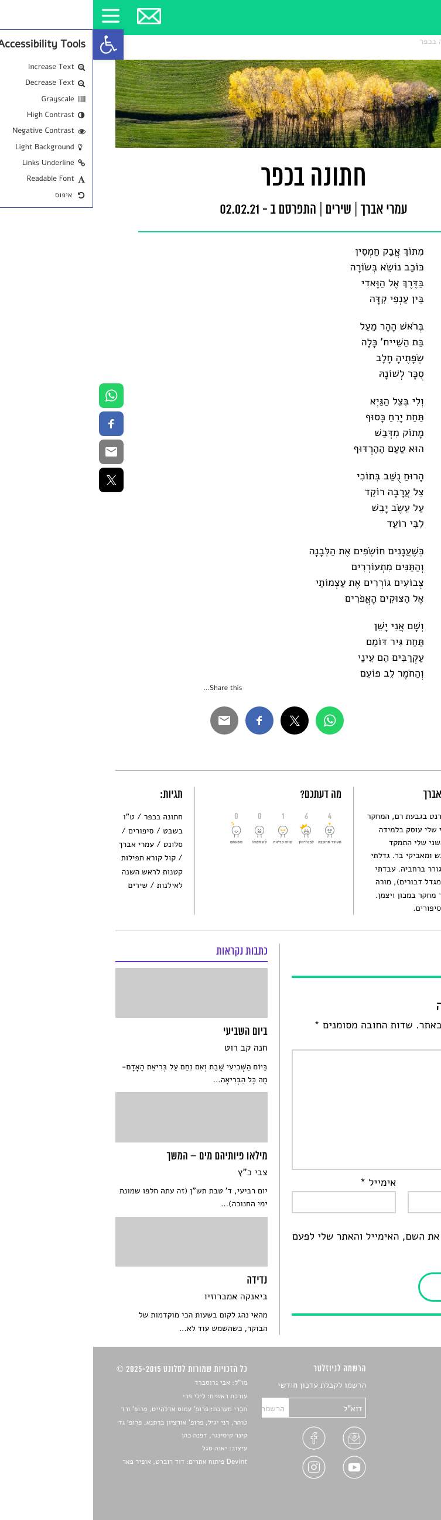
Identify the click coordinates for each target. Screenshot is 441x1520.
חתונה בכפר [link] (345, 41)
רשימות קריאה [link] (395, 1426)
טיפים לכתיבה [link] (396, 1454)
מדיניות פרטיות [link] (393, 1467)
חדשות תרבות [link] (396, 1413)
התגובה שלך (388, 1041)
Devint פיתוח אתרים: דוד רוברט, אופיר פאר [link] (91, 1462)
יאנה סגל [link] (121, 1448)
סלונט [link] (409, 41)
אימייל (285, 1183)
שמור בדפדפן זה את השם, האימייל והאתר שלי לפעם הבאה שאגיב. (309, 1245)
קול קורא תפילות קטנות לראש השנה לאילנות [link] (58, 871)
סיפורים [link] (47, 830)
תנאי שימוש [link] (399, 1481)
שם (408, 1183)
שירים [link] (382, 41)
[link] (15, 44)
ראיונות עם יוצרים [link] (389, 1440)
